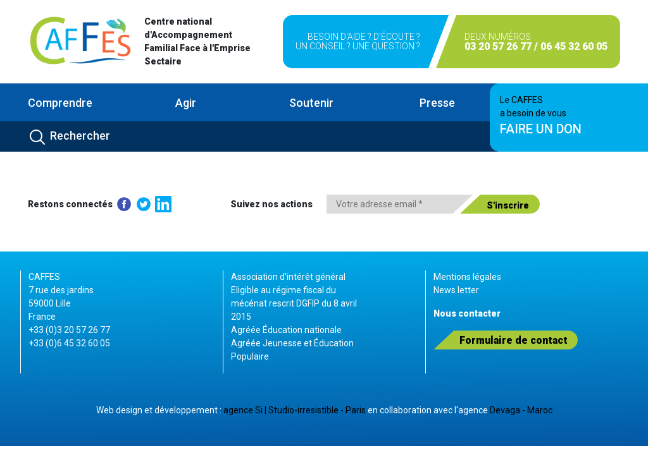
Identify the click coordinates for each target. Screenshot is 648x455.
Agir (185, 102)
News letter (456, 290)
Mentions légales (467, 277)
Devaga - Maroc (521, 410)
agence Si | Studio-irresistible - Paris (294, 410)
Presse (437, 102)
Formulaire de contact (513, 340)
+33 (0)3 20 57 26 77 (69, 330)
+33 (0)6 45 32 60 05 (69, 343)
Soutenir (311, 102)
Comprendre (60, 102)
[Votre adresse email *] (400, 204)
